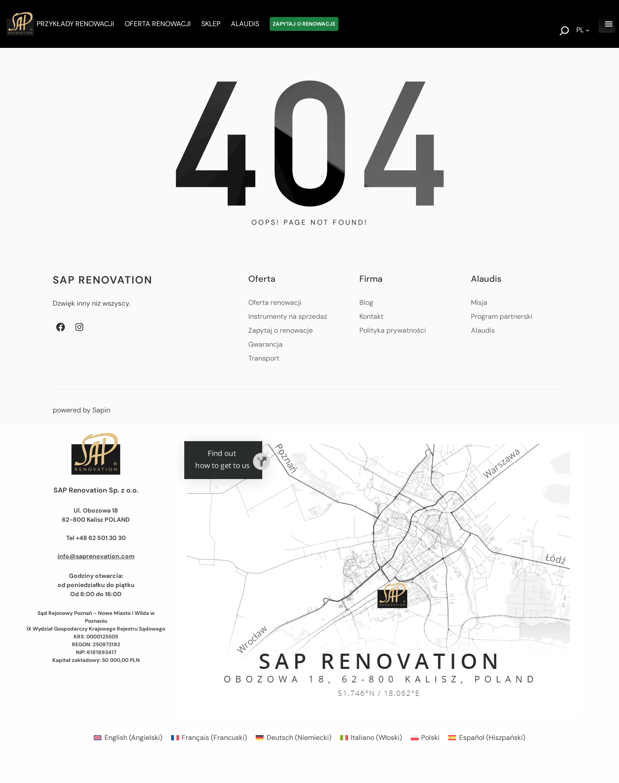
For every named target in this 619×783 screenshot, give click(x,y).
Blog (366, 302)
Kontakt (371, 316)
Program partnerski (501, 316)
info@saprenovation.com (96, 556)
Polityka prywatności (392, 330)
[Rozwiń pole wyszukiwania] (564, 31)
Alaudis (483, 330)
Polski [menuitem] (430, 737)
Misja (479, 302)
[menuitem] (127, 738)
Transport (263, 358)
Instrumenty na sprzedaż (287, 316)
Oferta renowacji (274, 302)
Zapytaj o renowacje (280, 330)
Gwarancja (265, 344)
